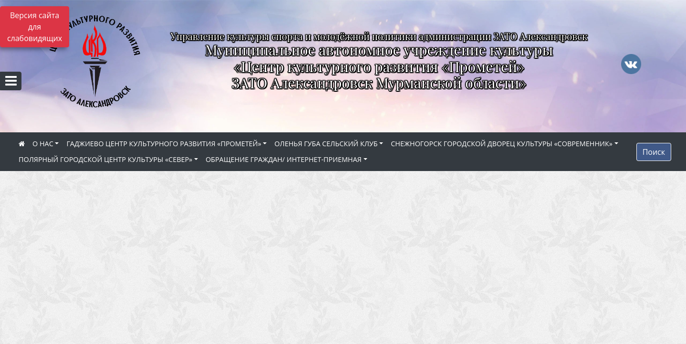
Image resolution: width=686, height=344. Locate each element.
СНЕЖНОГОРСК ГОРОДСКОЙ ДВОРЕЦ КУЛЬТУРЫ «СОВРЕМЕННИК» (502, 143)
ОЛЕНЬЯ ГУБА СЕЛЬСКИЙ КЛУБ (325, 143)
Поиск (654, 152)
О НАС (42, 143)
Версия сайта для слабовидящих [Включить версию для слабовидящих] (34, 26)
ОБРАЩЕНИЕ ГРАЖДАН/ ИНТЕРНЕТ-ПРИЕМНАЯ (284, 159)
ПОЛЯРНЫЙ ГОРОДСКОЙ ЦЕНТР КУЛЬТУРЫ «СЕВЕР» (105, 159)
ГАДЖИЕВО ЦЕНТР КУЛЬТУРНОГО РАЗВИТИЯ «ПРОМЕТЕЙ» (163, 143)
